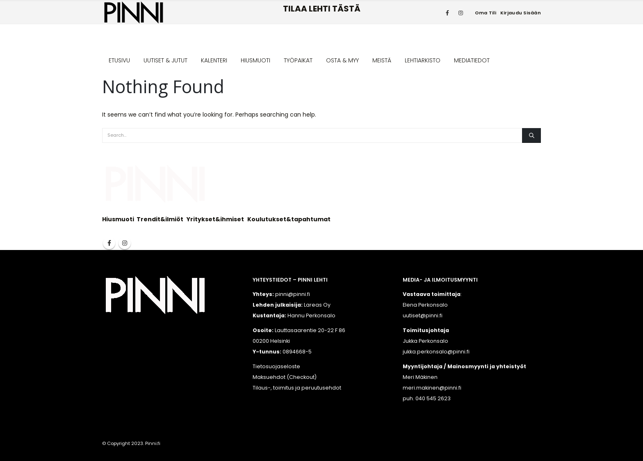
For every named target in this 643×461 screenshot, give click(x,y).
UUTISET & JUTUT (165, 60)
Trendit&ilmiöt (160, 219)
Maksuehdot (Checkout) (285, 377)
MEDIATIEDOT (472, 60)
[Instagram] (461, 12)
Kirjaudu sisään (520, 12)
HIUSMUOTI (255, 60)
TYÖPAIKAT (298, 60)
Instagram (125, 243)
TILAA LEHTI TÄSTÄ (321, 8)
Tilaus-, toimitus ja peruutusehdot (297, 387)
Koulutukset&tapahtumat (289, 219)
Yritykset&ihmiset (215, 219)
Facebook (109, 243)
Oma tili (485, 12)
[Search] (531, 135)
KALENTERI (214, 60)
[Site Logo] (133, 12)
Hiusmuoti (118, 219)
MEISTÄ (381, 60)
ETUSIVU (119, 60)
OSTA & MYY (342, 60)
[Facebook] (447, 12)
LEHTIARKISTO (422, 60)
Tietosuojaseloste (276, 366)
